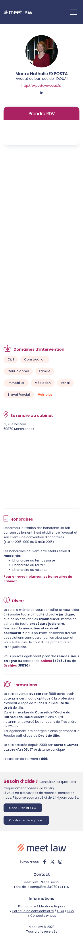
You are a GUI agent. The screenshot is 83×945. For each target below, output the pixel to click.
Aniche (46, 661)
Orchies (10, 665)
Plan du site (27, 906)
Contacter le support (26, 820)
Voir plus (45, 394)
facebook (44, 862)
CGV (70, 911)
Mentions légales (52, 906)
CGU (60, 911)
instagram (60, 862)
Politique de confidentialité (33, 911)
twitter (52, 862)
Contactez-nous (43, 915)
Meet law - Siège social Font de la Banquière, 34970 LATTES (41, 884)
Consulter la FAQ (22, 808)
